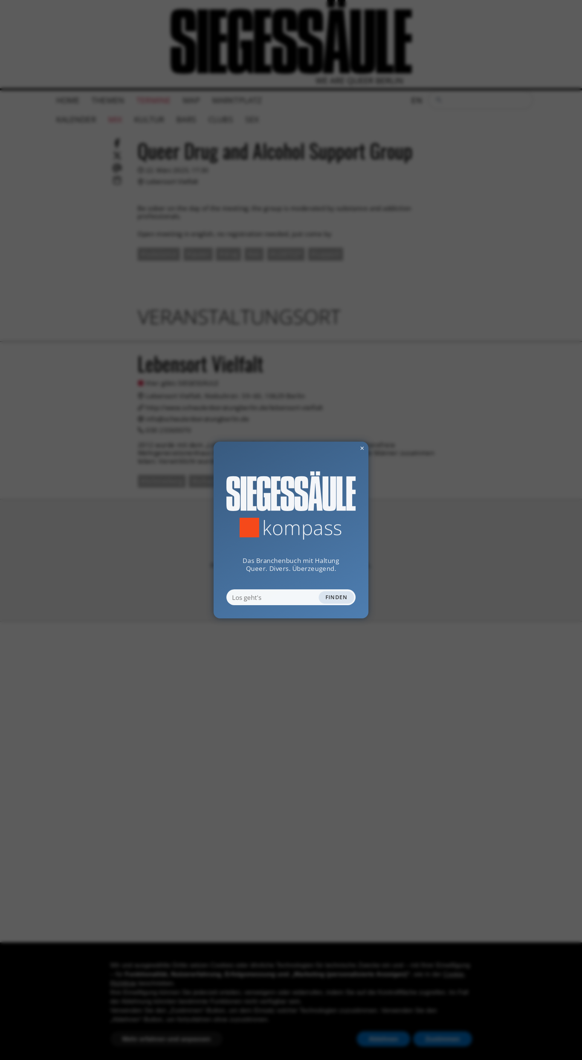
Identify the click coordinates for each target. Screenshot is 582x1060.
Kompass (302, 527)
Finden (336, 597)
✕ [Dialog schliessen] (343, 448)
